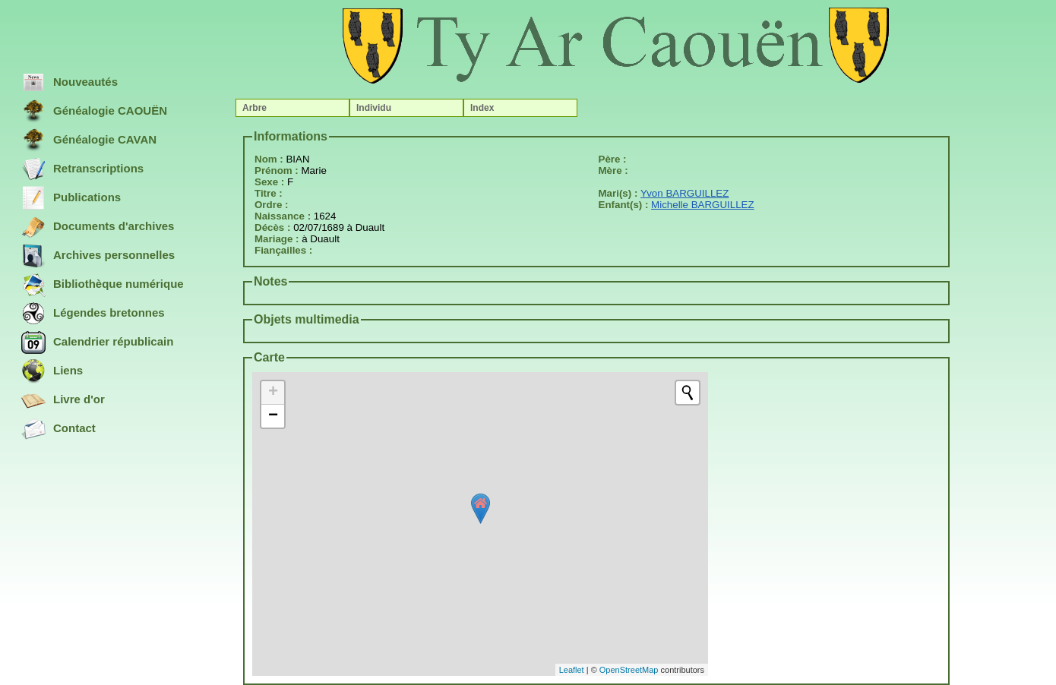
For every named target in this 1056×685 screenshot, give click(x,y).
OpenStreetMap (629, 669)
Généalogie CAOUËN (94, 111)
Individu (373, 108)
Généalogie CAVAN (89, 140)
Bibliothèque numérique (102, 285)
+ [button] (273, 392)
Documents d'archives (97, 227)
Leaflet (571, 669)
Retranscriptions (82, 169)
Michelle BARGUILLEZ (702, 204)
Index (482, 108)
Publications (71, 198)
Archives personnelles (98, 256)
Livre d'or (63, 400)
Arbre (254, 108)
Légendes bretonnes (93, 313)
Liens (52, 371)
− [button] (273, 416)
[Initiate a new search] (687, 392)
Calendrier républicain (97, 342)
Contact (58, 429)
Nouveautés (69, 83)
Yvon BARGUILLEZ (684, 193)
